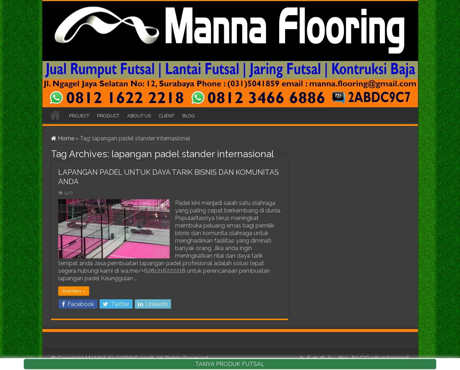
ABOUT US (139, 115)
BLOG (188, 115)
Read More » (74, 291)
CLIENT (166, 115)
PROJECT (79, 115)
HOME (55, 114)
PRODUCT (108, 115)
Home (62, 138)
